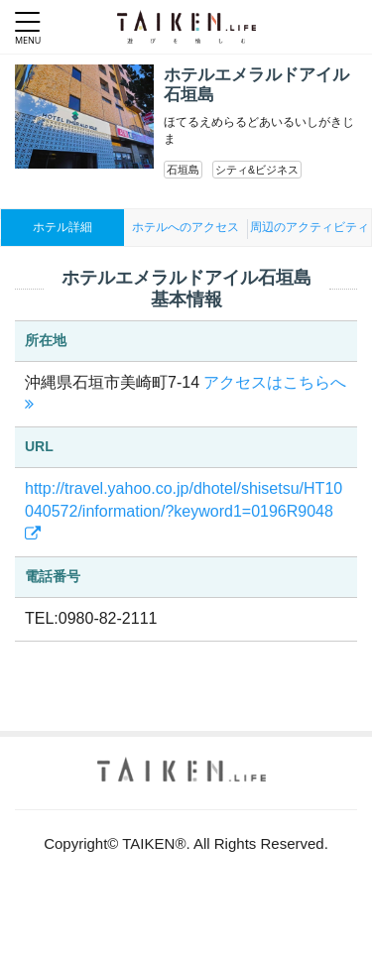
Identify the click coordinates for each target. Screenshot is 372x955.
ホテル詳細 (62, 227)
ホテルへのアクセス (185, 227)
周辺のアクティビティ (309, 227)
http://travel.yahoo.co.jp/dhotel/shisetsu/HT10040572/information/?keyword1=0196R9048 (183, 510)
